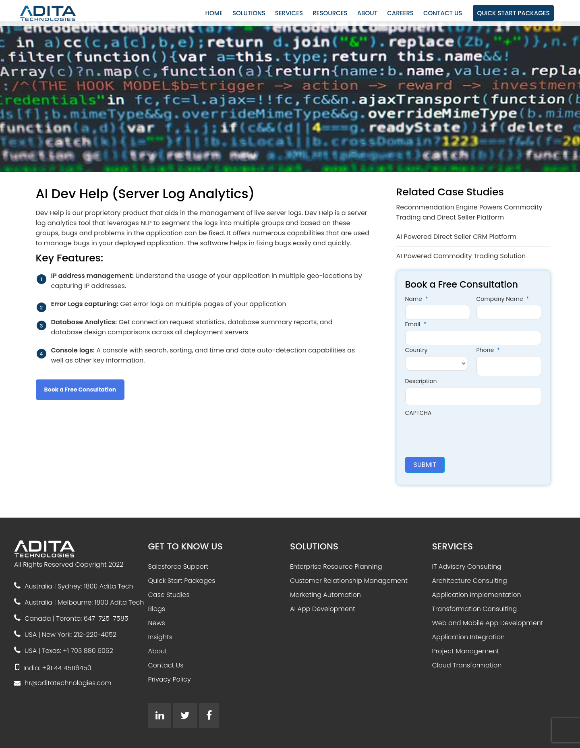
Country (416, 350)
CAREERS (400, 13)
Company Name (502, 299)
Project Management (465, 651)
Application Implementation (476, 594)
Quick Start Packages (181, 580)
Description (421, 381)
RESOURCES (330, 13)
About (157, 651)
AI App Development (322, 608)
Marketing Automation (325, 594)
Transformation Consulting (474, 608)
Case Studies (169, 594)
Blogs (156, 608)
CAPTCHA (418, 412)
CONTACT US (442, 13)
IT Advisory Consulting (466, 566)
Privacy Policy (169, 679)
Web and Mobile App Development (487, 623)
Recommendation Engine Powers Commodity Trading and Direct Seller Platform (469, 212)
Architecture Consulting (469, 580)
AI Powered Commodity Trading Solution (461, 256)
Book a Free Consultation (80, 389)
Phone (488, 350)
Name (416, 299)
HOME (214, 13)
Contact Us (166, 665)
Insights (160, 637)
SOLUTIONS (248, 13)
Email (416, 324)
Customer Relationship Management (349, 580)
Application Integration (468, 637)
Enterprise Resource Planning (336, 566)
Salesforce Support (178, 566)
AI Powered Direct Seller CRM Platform (456, 236)
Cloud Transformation (467, 665)
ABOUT (367, 13)
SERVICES (289, 13)
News (156, 623)
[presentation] (466, 434)
